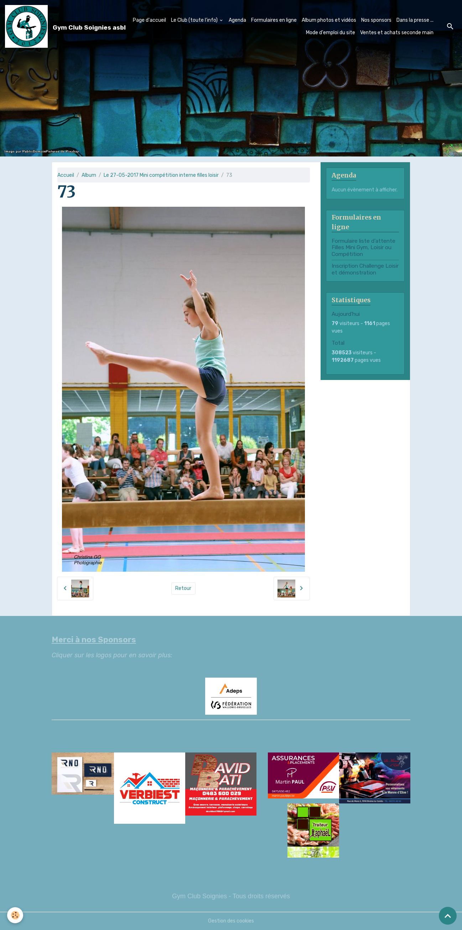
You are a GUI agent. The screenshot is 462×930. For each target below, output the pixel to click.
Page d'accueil (149, 20)
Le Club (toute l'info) (195, 20)
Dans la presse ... (415, 20)
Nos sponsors (376, 20)
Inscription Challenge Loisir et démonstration (365, 269)
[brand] (52, 26)
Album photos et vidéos (329, 20)
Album (89, 175)
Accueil (65, 175)
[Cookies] (15, 915)
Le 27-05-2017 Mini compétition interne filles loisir (161, 175)
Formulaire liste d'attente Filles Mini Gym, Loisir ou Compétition (363, 247)
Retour (183, 588)
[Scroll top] (448, 916)
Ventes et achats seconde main (397, 33)
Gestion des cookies (231, 921)
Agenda (237, 20)
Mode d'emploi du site (330, 33)
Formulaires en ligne (274, 20)
